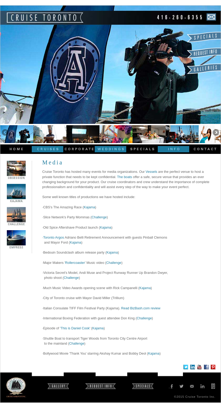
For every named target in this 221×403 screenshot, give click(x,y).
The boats (124, 177)
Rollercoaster (75, 263)
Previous (5, 133)
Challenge (99, 217)
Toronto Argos (53, 237)
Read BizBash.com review (140, 308)
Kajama (89, 207)
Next (215, 133)
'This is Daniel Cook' (75, 328)
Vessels (151, 172)
